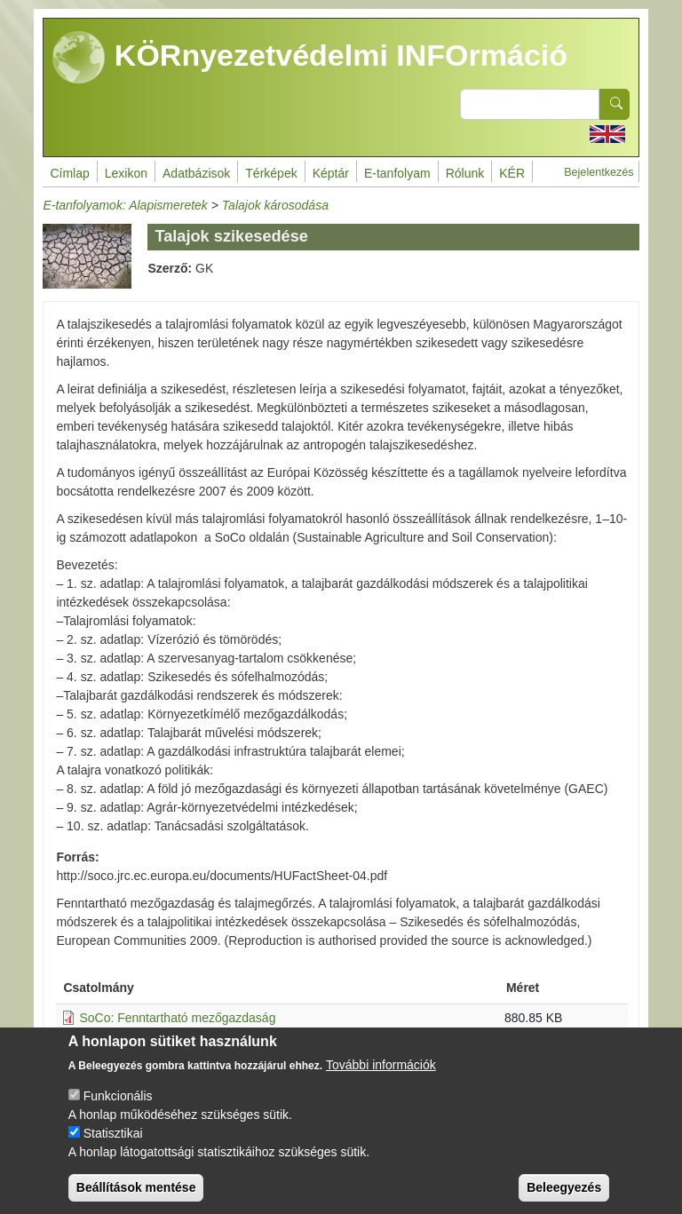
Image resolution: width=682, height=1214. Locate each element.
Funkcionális (118, 1106)
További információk (381, 1074)
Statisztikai (113, 1143)
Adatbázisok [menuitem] (196, 173)
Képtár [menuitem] (331, 173)
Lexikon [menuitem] (126, 173)
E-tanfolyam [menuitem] (397, 173)
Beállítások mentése (136, 1197)
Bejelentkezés (598, 172)
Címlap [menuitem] (69, 173)
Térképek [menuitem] (271, 173)
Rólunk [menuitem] (465, 173)
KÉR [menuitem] (512, 173)
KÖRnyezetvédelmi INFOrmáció (309, 57)
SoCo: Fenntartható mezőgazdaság (177, 1018)
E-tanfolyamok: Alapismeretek (125, 205)
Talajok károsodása (275, 205)
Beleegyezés (564, 1197)
